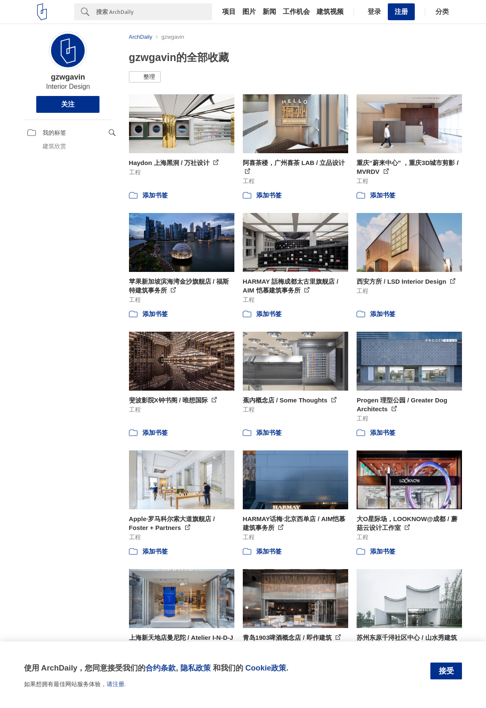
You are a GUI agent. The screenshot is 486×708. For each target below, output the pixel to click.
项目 (229, 11)
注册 (401, 11)
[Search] (154, 11)
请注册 (115, 684)
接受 (446, 671)
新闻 (269, 11)
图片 (249, 11)
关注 (68, 104)
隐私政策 (195, 667)
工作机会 (296, 11)
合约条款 (160, 667)
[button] (145, 77)
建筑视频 (330, 11)
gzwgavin (68, 77)
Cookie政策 (265, 667)
